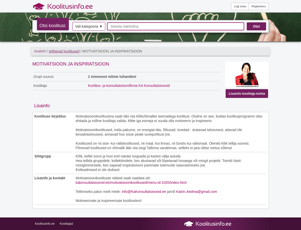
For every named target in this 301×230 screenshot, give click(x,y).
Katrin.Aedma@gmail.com (196, 192)
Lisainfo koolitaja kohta (247, 93)
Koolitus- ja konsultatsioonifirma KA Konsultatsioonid (129, 86)
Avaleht (40, 51)
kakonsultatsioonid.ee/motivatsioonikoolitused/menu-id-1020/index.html (131, 183)
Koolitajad (66, 223)
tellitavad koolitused (64, 51)
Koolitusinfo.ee (45, 223)
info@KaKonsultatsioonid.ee (144, 192)
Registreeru (259, 6)
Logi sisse (240, 6)
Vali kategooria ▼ (89, 26)
